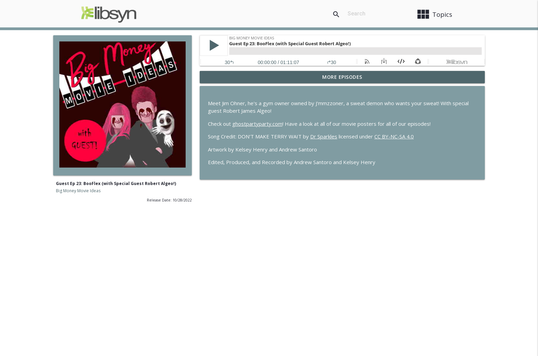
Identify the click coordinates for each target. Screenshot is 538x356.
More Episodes (342, 77)
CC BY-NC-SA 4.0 (394, 136)
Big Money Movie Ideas (78, 191)
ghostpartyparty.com (257, 123)
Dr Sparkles (323, 136)
